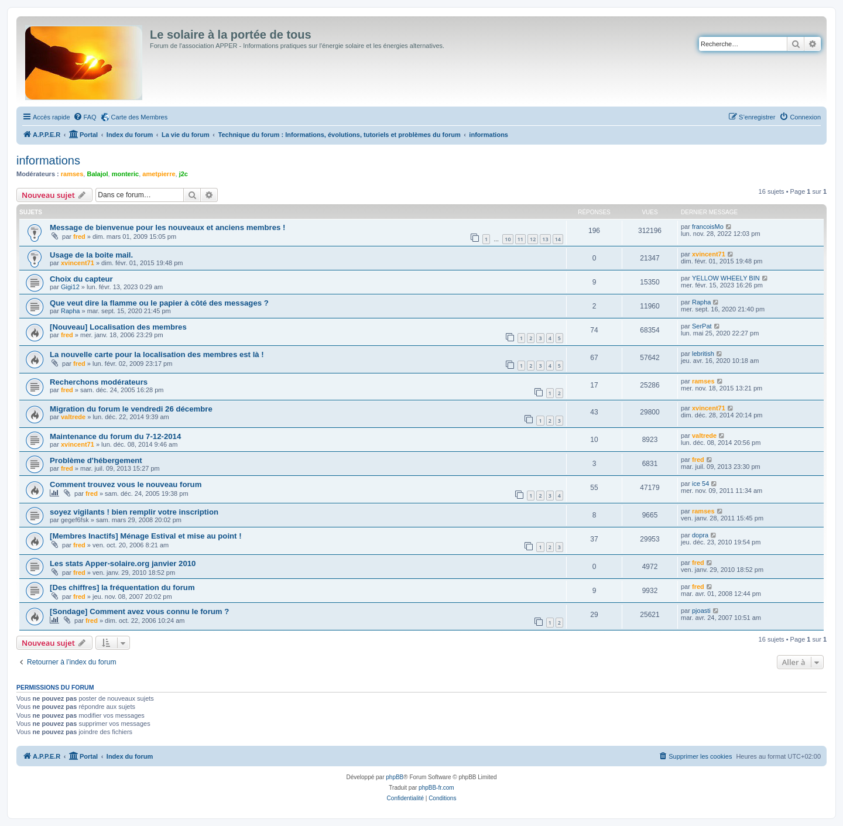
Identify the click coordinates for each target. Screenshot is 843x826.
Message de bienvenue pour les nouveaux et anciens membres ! (167, 227)
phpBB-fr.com (436, 787)
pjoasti (701, 610)
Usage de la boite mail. (91, 255)
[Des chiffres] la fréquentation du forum (122, 587)
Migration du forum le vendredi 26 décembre (131, 409)
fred (79, 236)
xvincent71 (77, 262)
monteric (125, 173)
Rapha (70, 310)
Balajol (97, 173)
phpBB (394, 777)
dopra (700, 535)
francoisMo (708, 226)
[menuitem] (85, 117)
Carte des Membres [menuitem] (139, 117)
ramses (72, 173)
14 (558, 239)
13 (545, 239)
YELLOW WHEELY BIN (726, 278)
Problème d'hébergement (96, 460)
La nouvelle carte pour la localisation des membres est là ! (157, 354)
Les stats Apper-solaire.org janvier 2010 (123, 563)
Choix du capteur (81, 279)
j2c (183, 173)
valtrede (73, 416)
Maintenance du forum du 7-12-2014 (115, 436)
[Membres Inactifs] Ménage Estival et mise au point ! (146, 536)
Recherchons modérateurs (99, 382)
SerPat (702, 326)
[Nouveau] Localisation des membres (118, 327)
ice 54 (700, 483)
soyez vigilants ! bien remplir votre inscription (134, 512)
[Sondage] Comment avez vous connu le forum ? (139, 611)
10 (507, 239)
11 (520, 239)
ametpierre (158, 173)
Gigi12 (70, 286)
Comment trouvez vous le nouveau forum (125, 484)
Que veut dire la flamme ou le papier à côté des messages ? (159, 303)
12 (533, 239)
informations (48, 160)
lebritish (703, 353)
